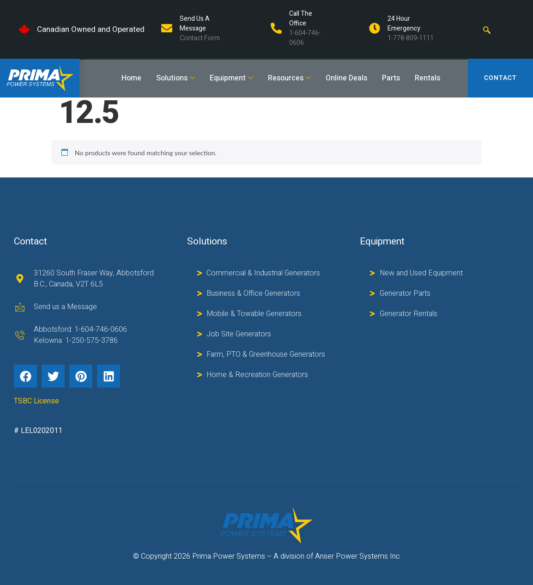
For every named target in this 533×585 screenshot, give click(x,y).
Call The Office (300, 18)
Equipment (231, 78)
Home (131, 78)
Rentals (427, 78)
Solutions (175, 78)
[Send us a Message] (166, 28)
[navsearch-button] (487, 30)
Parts (391, 78)
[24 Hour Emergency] (374, 28)
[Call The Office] (276, 28)
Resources (289, 78)
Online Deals (346, 78)
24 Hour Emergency (404, 23)
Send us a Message (195, 23)
